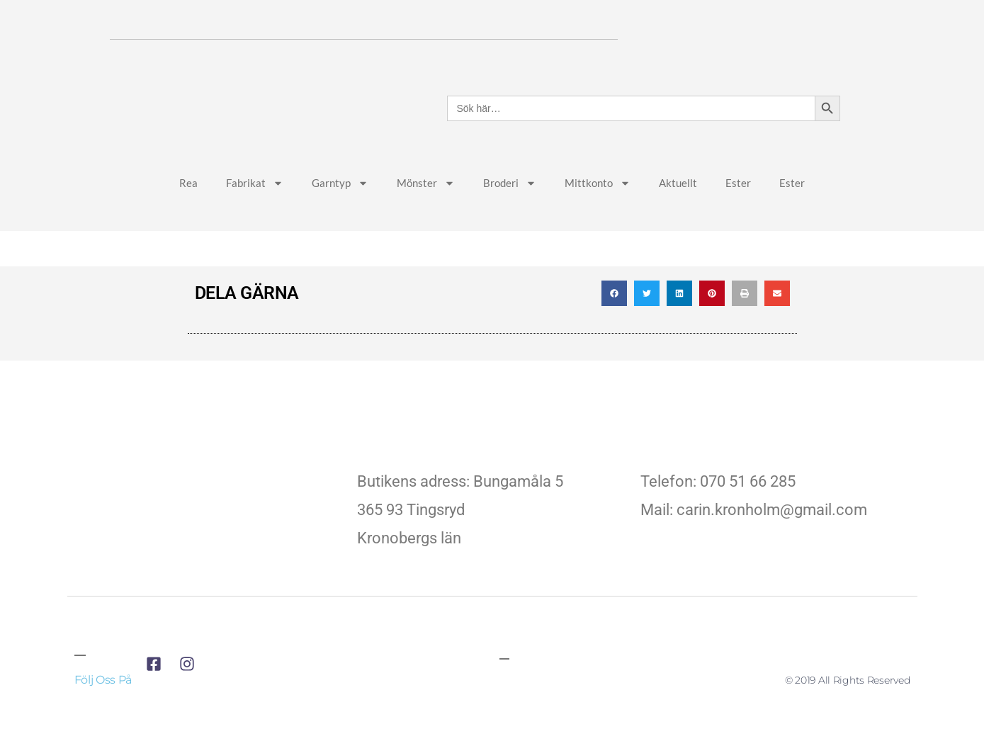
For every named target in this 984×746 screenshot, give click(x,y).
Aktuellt (678, 212)
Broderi (509, 213)
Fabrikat (254, 213)
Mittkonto (597, 213)
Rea (188, 212)
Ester (738, 212)
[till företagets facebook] (157, 694)
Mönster (426, 213)
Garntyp (340, 213)
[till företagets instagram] (191, 694)
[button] (614, 324)
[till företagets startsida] (209, 540)
